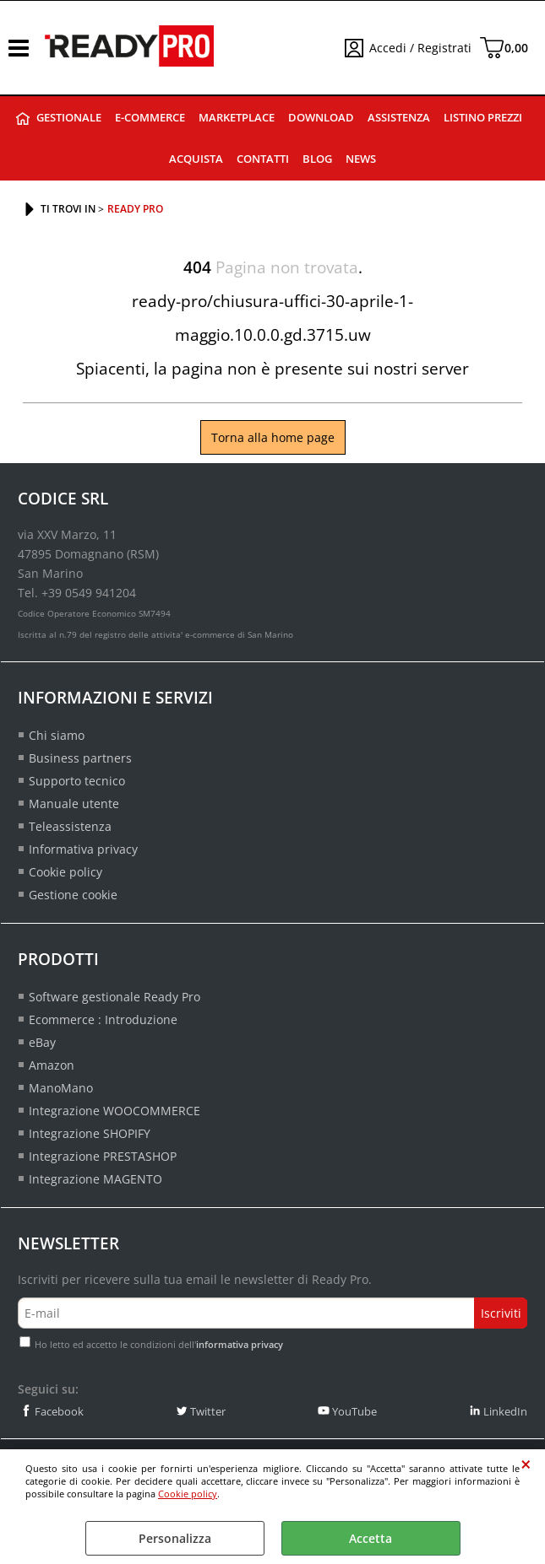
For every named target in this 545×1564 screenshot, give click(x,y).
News (361, 159)
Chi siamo (56, 735)
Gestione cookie (73, 895)
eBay (42, 1042)
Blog (317, 159)
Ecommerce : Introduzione (103, 1019)
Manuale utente (74, 803)
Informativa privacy (83, 849)
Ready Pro (23, 118)
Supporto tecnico (77, 781)
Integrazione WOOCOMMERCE (114, 1111)
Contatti (263, 159)
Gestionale (68, 118)
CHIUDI (525, 1464)
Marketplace (237, 118)
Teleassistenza (70, 826)
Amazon (51, 1065)
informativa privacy (239, 1344)
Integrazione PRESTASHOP (103, 1156)
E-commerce (150, 118)
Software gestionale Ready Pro (114, 997)
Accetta (370, 1538)
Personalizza (175, 1538)
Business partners (80, 758)
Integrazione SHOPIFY (89, 1133)
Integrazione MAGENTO (95, 1179)
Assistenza (399, 118)
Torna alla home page (273, 437)
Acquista (196, 159)
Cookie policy (187, 1493)
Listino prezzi (483, 118)
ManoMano (61, 1088)
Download (321, 118)
